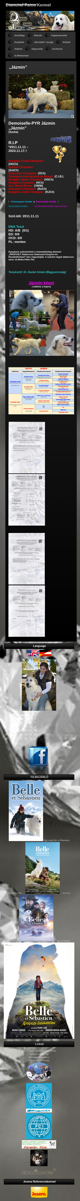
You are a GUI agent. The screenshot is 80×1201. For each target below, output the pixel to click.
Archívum (57, 49)
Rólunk (38, 35)
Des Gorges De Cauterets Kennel (39, 1050)
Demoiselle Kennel (39, 1054)
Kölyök (66, 42)
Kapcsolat (37, 49)
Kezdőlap (19, 35)
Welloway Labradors (39, 1057)
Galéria (18, 49)
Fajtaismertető (59, 35)
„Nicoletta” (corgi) (43, 42)
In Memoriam (21, 55)
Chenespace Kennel (39, 1060)
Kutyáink (19, 42)
